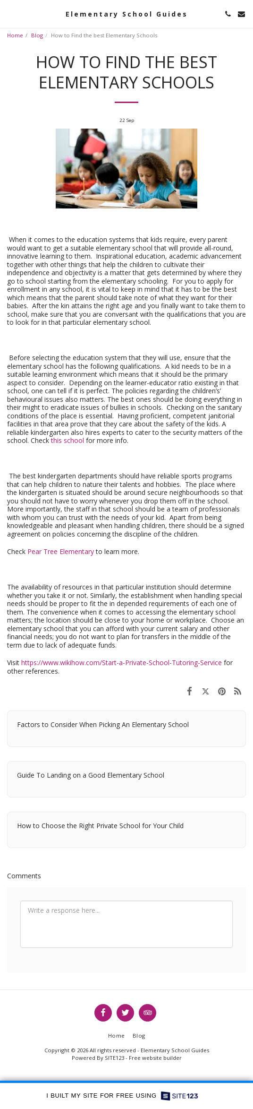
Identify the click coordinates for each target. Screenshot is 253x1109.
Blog (37, 35)
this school (67, 440)
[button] (10, 13)
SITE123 (114, 1057)
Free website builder (155, 1057)
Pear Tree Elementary (60, 551)
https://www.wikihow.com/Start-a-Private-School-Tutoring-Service (121, 662)
